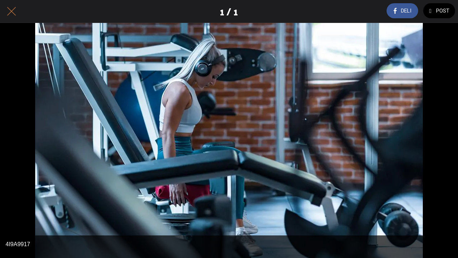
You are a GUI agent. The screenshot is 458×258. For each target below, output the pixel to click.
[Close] (11, 11)
